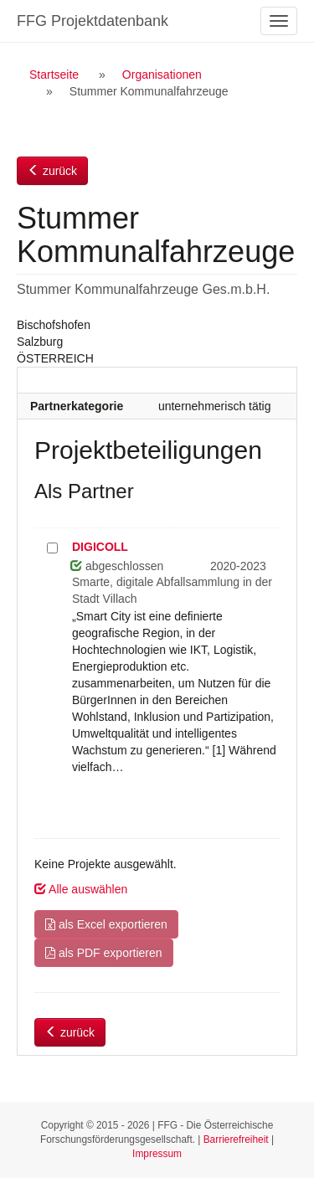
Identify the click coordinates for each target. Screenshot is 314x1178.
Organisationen (162, 74)
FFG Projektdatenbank (92, 21)
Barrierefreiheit (236, 1139)
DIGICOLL (100, 546)
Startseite (54, 74)
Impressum (157, 1154)
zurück (52, 170)
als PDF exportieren (103, 952)
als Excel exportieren (106, 924)
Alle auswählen (80, 889)
